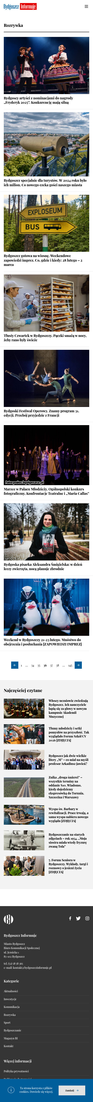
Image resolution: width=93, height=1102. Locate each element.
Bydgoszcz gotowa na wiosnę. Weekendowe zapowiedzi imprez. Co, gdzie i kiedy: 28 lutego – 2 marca (43, 260)
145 (70, 665)
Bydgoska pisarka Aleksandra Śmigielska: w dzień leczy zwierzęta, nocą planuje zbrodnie (43, 566)
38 (57, 665)
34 (32, 665)
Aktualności (11, 991)
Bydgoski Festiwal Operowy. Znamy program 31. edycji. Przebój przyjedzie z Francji (41, 413)
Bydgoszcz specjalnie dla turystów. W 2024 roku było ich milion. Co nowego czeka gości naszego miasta (45, 182)
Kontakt (8, 1046)
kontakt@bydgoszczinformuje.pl (32, 968)
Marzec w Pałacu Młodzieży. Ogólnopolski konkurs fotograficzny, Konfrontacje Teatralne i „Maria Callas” (46, 491)
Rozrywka (10, 1015)
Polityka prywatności (16, 1071)
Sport (7, 1022)
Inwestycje (10, 999)
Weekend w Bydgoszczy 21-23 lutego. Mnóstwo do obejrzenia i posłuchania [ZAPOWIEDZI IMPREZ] (43, 642)
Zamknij (69, 1090)
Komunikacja (11, 1007)
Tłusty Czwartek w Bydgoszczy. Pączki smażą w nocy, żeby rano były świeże (45, 337)
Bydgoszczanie (12, 1030)
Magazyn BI (11, 1038)
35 (38, 665)
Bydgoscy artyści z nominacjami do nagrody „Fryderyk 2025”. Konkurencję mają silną (38, 100)
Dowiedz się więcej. (41, 1091)
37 (51, 665)
